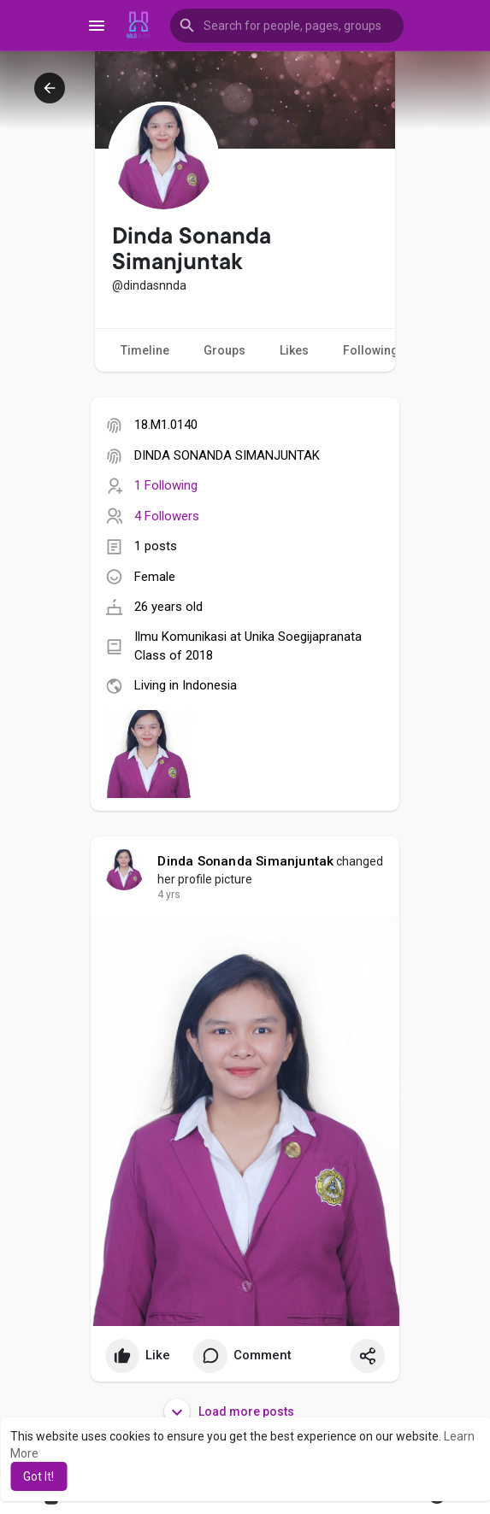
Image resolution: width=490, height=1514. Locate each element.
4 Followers (166, 516)
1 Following (166, 485)
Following (380, 350)
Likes (294, 350)
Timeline (145, 350)
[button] (287, 26)
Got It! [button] (38, 1476)
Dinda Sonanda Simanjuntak (245, 861)
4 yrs (168, 895)
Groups (224, 350)
